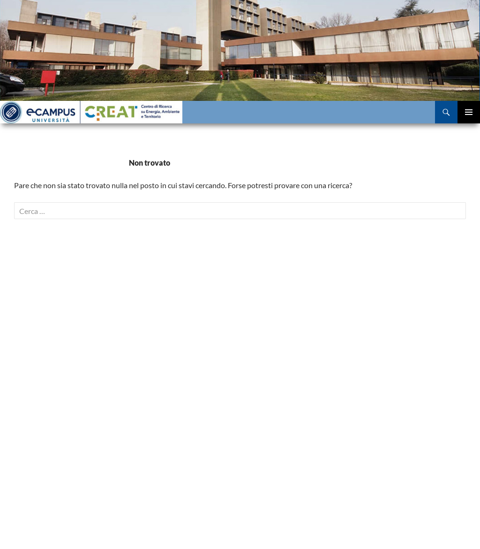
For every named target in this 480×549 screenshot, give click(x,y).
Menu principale (469, 112)
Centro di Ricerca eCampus (91, 112)
